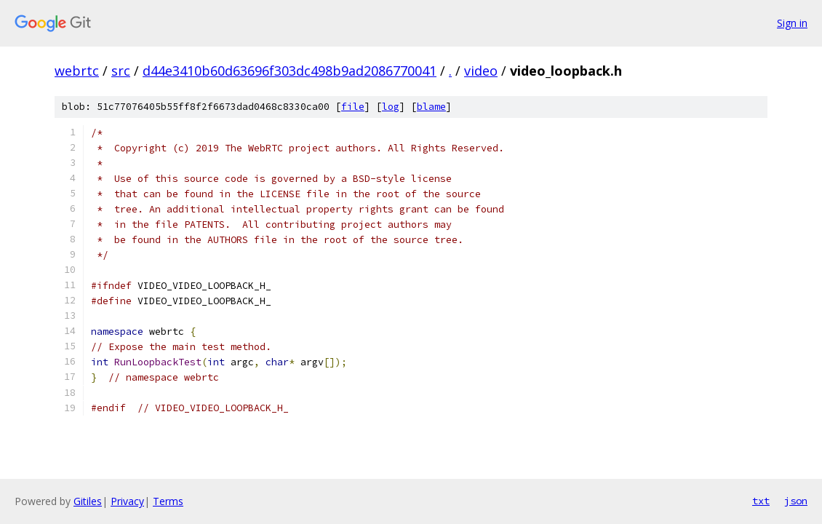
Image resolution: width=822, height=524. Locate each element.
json (795, 500)
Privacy (127, 501)
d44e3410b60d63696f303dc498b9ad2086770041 (289, 70)
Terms (168, 501)
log (390, 106)
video (481, 70)
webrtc (77, 70)
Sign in (792, 23)
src (120, 70)
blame (431, 106)
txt (761, 500)
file (352, 106)
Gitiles (87, 501)
